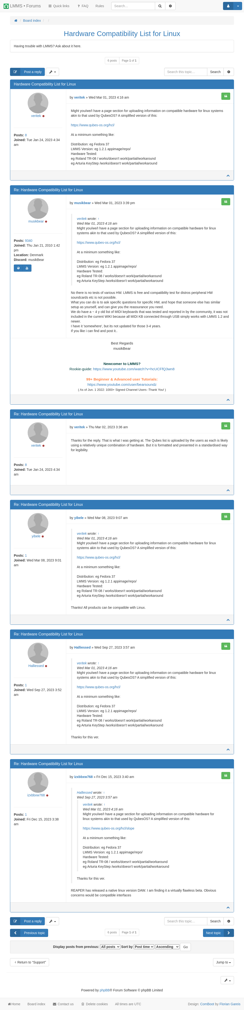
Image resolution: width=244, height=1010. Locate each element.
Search (215, 72)
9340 (28, 241)
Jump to (223, 963)
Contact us (63, 1004)
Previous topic (27, 933)
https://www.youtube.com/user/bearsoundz (122, 384)
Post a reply (26, 72)
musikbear (36, 222)
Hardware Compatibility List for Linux (122, 33)
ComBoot (207, 1004)
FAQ (82, 6)
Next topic (220, 933)
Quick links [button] (58, 6)
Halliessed (36, 667)
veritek (36, 116)
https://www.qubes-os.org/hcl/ (93, 125)
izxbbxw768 (36, 796)
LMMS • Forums (22, 6)
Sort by (137, 947)
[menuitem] (100, 6)
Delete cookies (94, 1004)
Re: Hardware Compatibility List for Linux (48, 190)
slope (130, 829)
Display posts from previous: (86, 947)
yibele (36, 537)
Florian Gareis (229, 1004)
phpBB (105, 991)
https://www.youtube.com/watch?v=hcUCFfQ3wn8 (134, 369)
